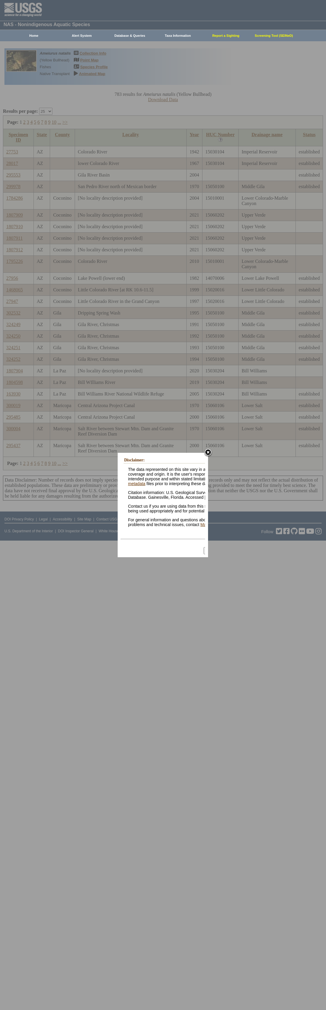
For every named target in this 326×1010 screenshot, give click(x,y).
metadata (136, 483)
